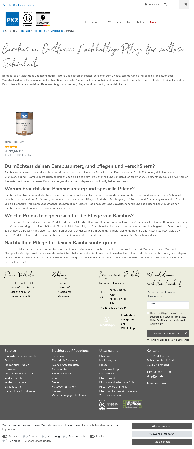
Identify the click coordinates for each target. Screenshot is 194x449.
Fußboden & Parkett (64, 386)
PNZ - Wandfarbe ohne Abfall (117, 382)
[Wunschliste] (174, 4)
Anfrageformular (157, 383)
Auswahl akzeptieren (161, 434)
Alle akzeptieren (161, 426)
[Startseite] (9, 30)
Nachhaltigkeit (136, 22)
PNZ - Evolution (109, 378)
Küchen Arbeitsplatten (65, 365)
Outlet (153, 22)
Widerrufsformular (16, 382)
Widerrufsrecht (14, 378)
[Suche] (165, 4)
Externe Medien (78, 436)
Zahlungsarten (13, 386)
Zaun (55, 378)
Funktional (14, 441)
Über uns (104, 356)
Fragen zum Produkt (17, 365)
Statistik (34, 436)
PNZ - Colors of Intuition (114, 386)
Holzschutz (92, 22)
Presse (103, 365)
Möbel (55, 382)
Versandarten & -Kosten (19, 373)
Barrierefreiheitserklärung (20, 391)
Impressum (9, 429)
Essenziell (14, 436)
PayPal (100, 436)
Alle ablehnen (162, 442)
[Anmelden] (152, 4)
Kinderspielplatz (61, 373)
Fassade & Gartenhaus (66, 360)
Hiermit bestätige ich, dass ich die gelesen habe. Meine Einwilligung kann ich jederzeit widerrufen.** (168, 318)
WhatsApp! (128, 328)
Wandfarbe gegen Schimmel (69, 395)
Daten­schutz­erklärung (95, 425)
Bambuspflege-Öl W (14, 142)
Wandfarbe (115, 22)
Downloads (11, 369)
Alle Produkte (40, 30)
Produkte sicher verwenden (21, 356)
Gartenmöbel (60, 369)
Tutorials (10, 360)
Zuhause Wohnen (110, 395)
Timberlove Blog (109, 369)
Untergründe (56, 30)
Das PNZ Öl (106, 373)
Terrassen (58, 356)
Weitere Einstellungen (38, 441)
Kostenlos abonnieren (170, 333)
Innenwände (59, 391)
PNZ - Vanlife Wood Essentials (118, 391)
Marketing (54, 436)
